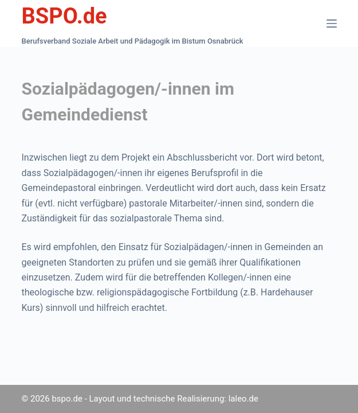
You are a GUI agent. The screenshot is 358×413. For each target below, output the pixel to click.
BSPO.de (64, 16)
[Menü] (331, 23)
